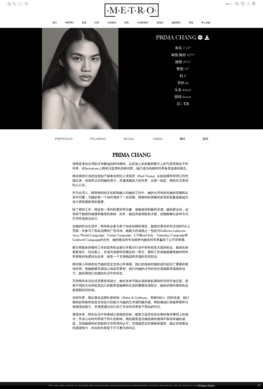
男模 (191, 22)
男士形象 (205, 22)
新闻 (205, 138)
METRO (69, 22)
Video (157, 138)
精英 (126, 22)
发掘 (84, 22)
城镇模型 (175, 22)
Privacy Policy (206, 385)
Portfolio (64, 138)
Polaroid (98, 138)
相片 (55, 22)
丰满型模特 (142, 22)
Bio (182, 138)
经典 (97, 22)
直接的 (159, 22)
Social (129, 138)
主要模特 (111, 22)
